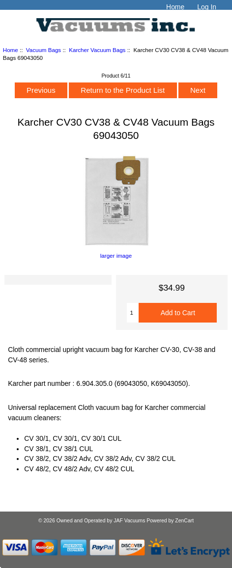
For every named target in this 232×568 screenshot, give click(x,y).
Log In (206, 7)
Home (175, 7)
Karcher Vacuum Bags (97, 50)
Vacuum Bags (43, 50)
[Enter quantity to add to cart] (133, 313)
